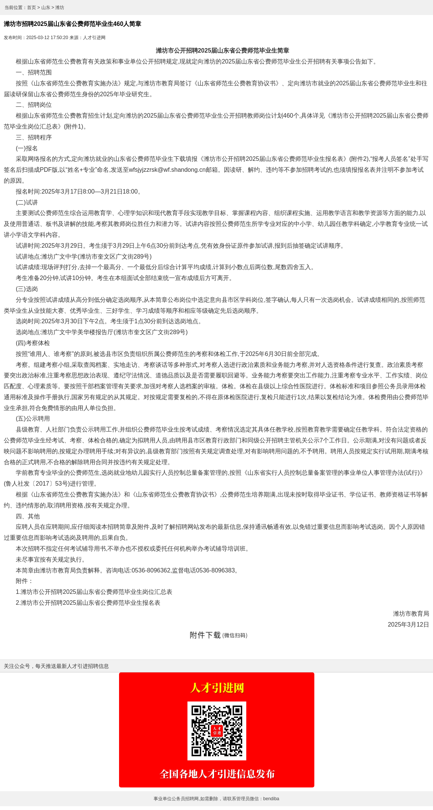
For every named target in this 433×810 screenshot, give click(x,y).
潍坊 (59, 7)
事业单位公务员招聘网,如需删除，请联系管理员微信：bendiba (216, 798)
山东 (45, 7)
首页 (31, 7)
